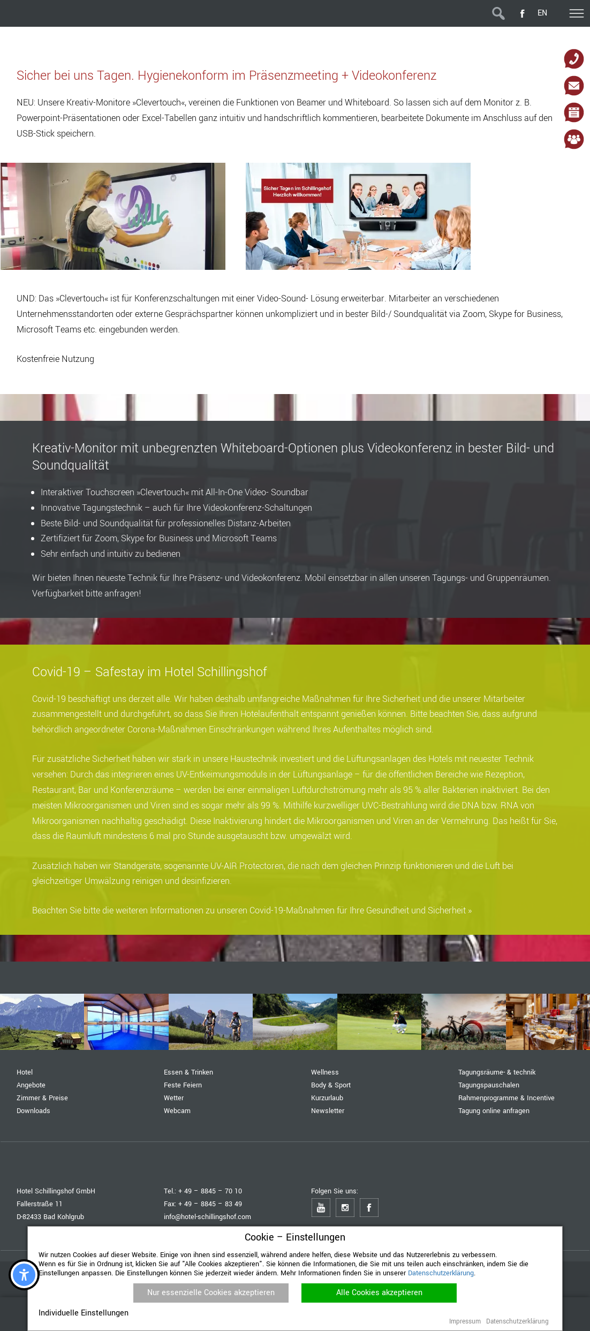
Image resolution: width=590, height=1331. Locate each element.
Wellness (325, 1072)
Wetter (174, 1098)
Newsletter (327, 1111)
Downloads (33, 1111)
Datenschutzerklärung (441, 1273)
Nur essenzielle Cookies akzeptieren (211, 1292)
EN (542, 13)
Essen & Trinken (188, 1072)
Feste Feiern (183, 1085)
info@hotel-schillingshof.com (207, 1217)
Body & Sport (331, 1085)
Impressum (465, 1321)
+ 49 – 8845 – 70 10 (210, 1191)
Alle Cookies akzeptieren (379, 1292)
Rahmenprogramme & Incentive (506, 1098)
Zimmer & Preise (42, 1098)
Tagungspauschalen (488, 1085)
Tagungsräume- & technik (496, 1072)
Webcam (177, 1111)
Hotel (25, 1072)
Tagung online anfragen (494, 1111)
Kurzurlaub (327, 1098)
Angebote (31, 1085)
